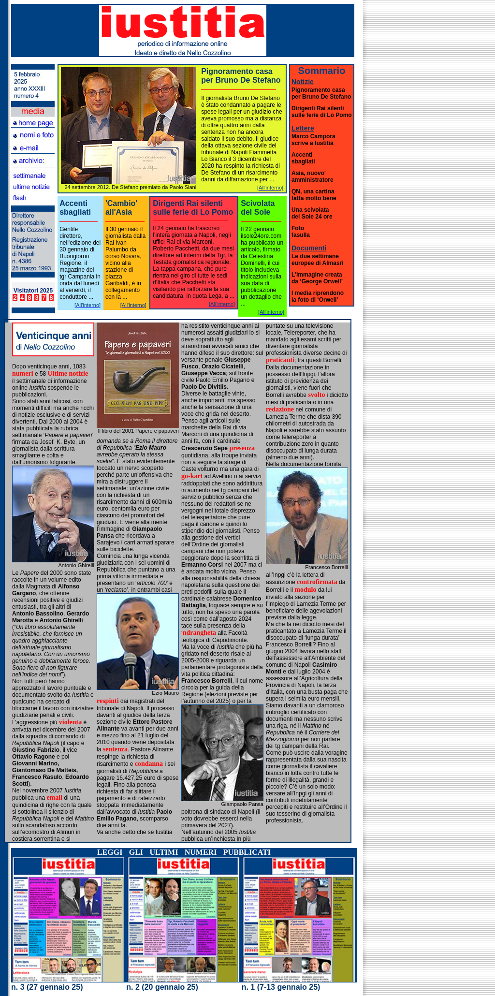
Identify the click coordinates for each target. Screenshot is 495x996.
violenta (70, 722)
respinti (108, 700)
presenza (242, 448)
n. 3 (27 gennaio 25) (47, 987)
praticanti (280, 360)
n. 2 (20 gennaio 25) (162, 987)
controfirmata (317, 582)
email (54, 797)
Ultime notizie (68, 373)
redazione (280, 409)
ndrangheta (199, 632)
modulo (305, 589)
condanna (149, 763)
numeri (22, 373)
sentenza (115, 749)
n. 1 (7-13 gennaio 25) (281, 987)
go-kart (192, 476)
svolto (316, 394)
